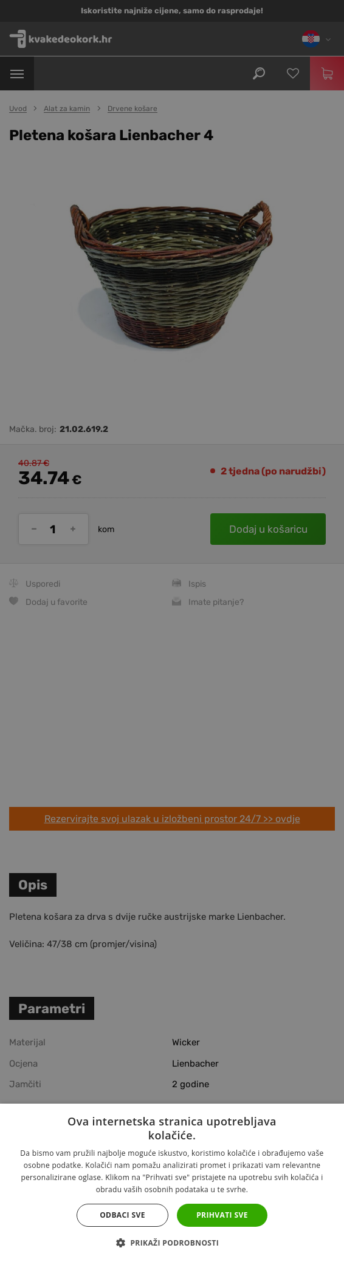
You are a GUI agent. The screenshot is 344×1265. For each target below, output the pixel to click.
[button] (172, 1243)
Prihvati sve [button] (222, 1215)
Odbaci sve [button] (122, 1215)
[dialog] (172, 632)
